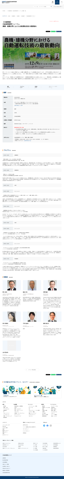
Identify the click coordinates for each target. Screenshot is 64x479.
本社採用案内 (5, 462)
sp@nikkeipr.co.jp (27, 140)
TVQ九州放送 (45, 443)
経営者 (4, 406)
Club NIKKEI (5, 446)
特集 (3, 433)
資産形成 (53, 407)
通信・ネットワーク (32, 413)
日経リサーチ (35, 443)
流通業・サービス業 (46, 407)
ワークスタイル (6, 408)
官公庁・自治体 (45, 414)
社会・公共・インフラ (18, 410)
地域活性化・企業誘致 (18, 406)
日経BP (19, 446)
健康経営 (5, 410)
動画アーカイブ (5, 430)
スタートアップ (6, 413)
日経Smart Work (21, 443)
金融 (43, 408)
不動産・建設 (44, 410)
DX (29, 408)
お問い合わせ (25, 424)
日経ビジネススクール (6, 443)
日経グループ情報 (6, 464)
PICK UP (4, 426)
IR (3, 411)
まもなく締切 (5, 427)
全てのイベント (5, 434)
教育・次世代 (53, 408)
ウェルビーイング (17, 416)
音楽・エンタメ (54, 416)
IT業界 (43, 411)
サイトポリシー (26, 428)
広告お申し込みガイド (6, 468)
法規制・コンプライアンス (19, 413)
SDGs (15, 407)
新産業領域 (44, 416)
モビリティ (31, 416)
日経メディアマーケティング (23, 448)
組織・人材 (5, 407)
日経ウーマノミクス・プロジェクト (9, 448)
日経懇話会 (55, 446)
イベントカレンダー (6, 424)
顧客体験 (5, 417)
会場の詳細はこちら (17, 105)
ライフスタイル (54, 411)
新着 (3, 429)
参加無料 (23, 16)
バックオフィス (6, 414)
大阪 (9, 16)
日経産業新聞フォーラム (30, 16)
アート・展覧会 (54, 414)
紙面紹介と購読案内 (6, 470)
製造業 (43, 406)
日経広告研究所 (56, 448)
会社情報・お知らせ (6, 466)
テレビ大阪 (35, 446)
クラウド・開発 (32, 411)
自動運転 (13, 16)
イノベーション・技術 (33, 406)
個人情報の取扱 (5, 460)
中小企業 (44, 413)
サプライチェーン (32, 414)
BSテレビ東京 (45, 446)
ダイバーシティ (17, 414)
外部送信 (24, 432)
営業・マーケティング (7, 416)
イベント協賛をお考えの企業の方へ (29, 426)
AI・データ (31, 407)
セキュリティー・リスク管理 (34, 410)
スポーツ (53, 413)
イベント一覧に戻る (32, 369)
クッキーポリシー (26, 430)
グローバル (16, 411)
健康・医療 (53, 410)
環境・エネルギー (17, 408)
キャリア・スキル (54, 406)
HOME (4, 10)
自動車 (18, 16)
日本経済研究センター (57, 443)
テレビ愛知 (35, 448)
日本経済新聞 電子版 (6, 472)
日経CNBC (44, 448)
